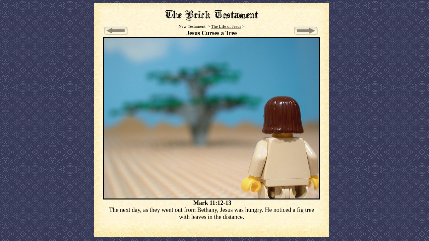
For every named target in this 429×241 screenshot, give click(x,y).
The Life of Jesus (226, 26)
